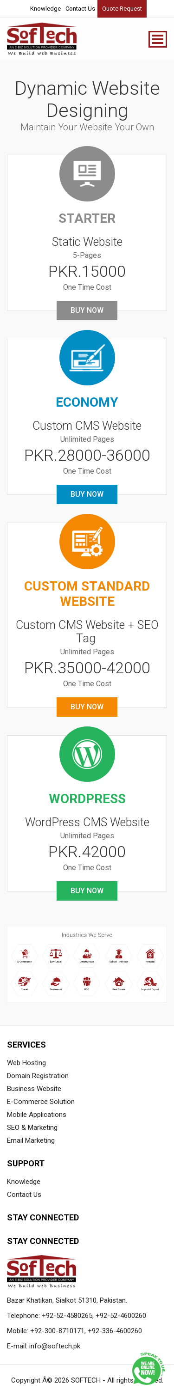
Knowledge (45, 8)
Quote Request (122, 8)
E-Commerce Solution (41, 1101)
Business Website (34, 1089)
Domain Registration (38, 1076)
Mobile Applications (36, 1114)
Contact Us (80, 8)
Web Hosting (26, 1063)
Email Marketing (31, 1140)
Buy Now (87, 310)
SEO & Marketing (32, 1127)
